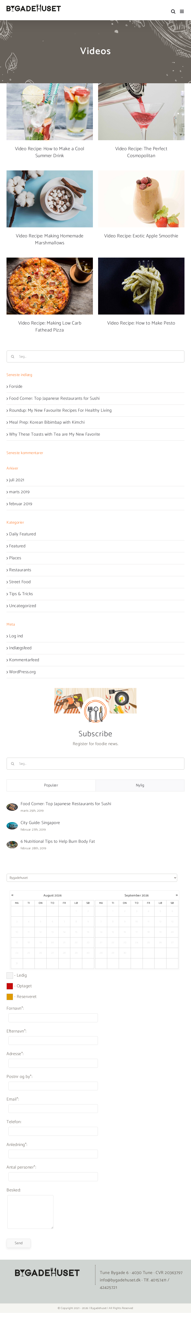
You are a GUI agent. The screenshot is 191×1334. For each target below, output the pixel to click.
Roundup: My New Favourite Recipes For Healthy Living (60, 410)
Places (15, 558)
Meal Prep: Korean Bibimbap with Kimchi (47, 422)
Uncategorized (22, 606)
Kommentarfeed (24, 660)
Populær (51, 785)
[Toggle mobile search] (173, 11)
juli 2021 (16, 480)
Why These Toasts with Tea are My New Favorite (54, 434)
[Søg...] (95, 356)
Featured (17, 546)
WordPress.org (22, 672)
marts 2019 (19, 492)
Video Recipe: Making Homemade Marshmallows (50, 239)
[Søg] (13, 356)
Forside (16, 386)
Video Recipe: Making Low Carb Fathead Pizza (49, 326)
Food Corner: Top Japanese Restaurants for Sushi (54, 398)
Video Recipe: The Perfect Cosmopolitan (141, 152)
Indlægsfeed (20, 648)
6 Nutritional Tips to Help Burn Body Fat (58, 841)
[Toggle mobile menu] (182, 11)
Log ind (16, 636)
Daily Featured (22, 534)
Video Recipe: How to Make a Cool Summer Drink (49, 152)
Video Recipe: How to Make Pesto (141, 323)
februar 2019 (20, 504)
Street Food (20, 582)
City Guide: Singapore (40, 822)
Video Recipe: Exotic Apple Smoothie (141, 236)
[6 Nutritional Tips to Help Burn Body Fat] (12, 844)
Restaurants (20, 570)
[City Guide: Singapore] (12, 825)
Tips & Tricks (21, 594)
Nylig (140, 785)
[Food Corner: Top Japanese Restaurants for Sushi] (12, 807)
